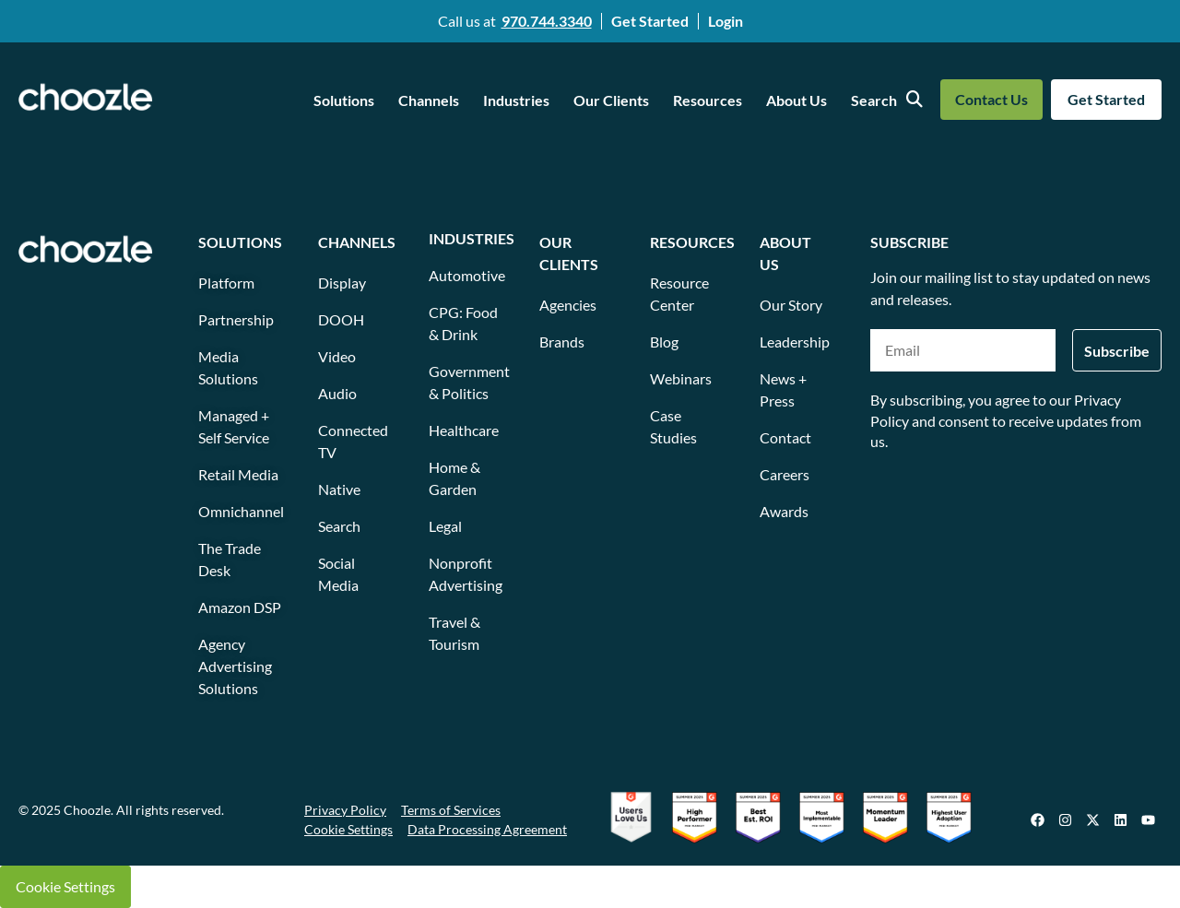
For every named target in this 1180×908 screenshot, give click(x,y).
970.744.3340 (547, 20)
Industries (516, 100)
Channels (428, 100)
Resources (707, 100)
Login (725, 20)
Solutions (343, 100)
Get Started (650, 20)
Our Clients (611, 100)
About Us (796, 100)
